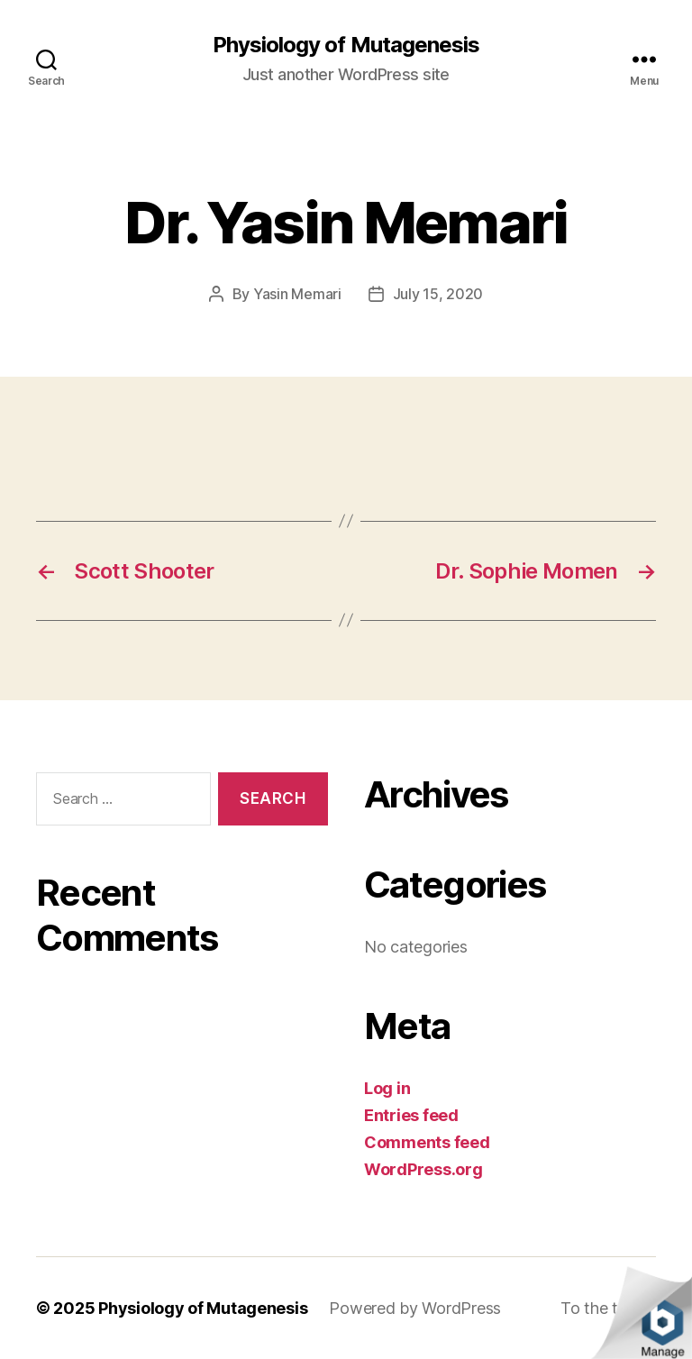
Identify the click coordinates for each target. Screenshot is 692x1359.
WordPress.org (423, 1169)
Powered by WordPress (415, 1308)
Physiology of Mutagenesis (345, 45)
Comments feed (427, 1142)
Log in (387, 1088)
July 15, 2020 (438, 294)
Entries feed (411, 1115)
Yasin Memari (297, 294)
